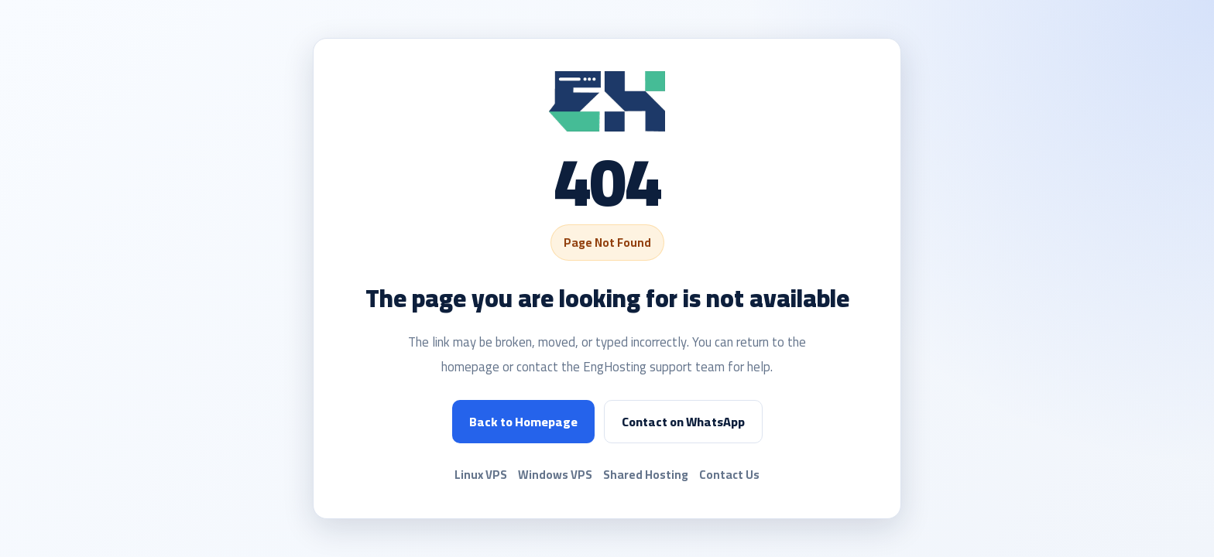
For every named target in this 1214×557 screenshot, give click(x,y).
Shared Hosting (645, 474)
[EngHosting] (607, 101)
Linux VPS (480, 474)
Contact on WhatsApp (683, 421)
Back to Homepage (523, 421)
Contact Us (729, 474)
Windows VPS (555, 474)
